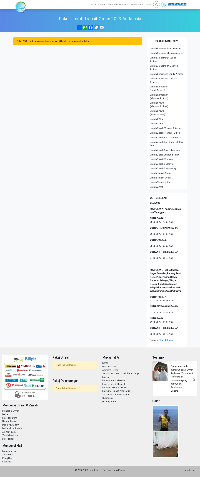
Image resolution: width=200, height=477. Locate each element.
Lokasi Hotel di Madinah (113, 384)
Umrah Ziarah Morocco (161, 159)
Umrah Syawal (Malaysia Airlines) (159, 104)
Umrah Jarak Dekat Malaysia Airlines (164, 68)
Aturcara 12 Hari (110, 370)
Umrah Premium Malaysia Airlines (166, 53)
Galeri (148, 4)
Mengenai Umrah (10, 411)
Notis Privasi (119, 470)
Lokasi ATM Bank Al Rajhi (114, 387)
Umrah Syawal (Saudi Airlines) (157, 113)
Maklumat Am (109, 366)
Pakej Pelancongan (117, 4)
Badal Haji (7, 461)
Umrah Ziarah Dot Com (100, 470)
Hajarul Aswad (9, 421)
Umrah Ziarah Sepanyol (161, 164)
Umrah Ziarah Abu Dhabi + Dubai (166, 137)
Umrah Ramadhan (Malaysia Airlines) (159, 96)
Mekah (5, 414)
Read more (176, 387)
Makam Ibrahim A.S (12, 428)
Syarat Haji (7, 454)
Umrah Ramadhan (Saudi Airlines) (159, 88)
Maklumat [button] (136, 4)
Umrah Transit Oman (160, 177)
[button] (155, 380)
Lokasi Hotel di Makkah (113, 380)
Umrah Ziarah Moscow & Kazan (165, 128)
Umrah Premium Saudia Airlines (166, 48)
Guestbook (107, 398)
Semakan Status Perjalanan (116, 394)
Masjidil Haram (9, 418)
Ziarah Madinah (10, 435)
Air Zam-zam (9, 432)
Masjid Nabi (8, 439)
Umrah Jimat (156, 187)
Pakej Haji (7, 458)
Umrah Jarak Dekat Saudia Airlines (163, 59)
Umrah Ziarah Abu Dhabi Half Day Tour (166, 144)
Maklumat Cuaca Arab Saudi (116, 391)
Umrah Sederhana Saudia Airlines (166, 74)
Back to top (189, 470)
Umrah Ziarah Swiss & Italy (163, 168)
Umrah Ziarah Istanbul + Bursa (165, 133)
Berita (105, 363)
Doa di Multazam (10, 425)
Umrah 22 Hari (157, 119)
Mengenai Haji (9, 451)
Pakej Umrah (97, 4)
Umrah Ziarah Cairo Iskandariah (165, 150)
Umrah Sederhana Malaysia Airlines (163, 80)
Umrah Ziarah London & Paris (164, 154)
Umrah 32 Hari (157, 123)
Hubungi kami (109, 401)
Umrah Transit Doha (160, 182)
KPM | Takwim (166, 340)
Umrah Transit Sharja (160, 173)
